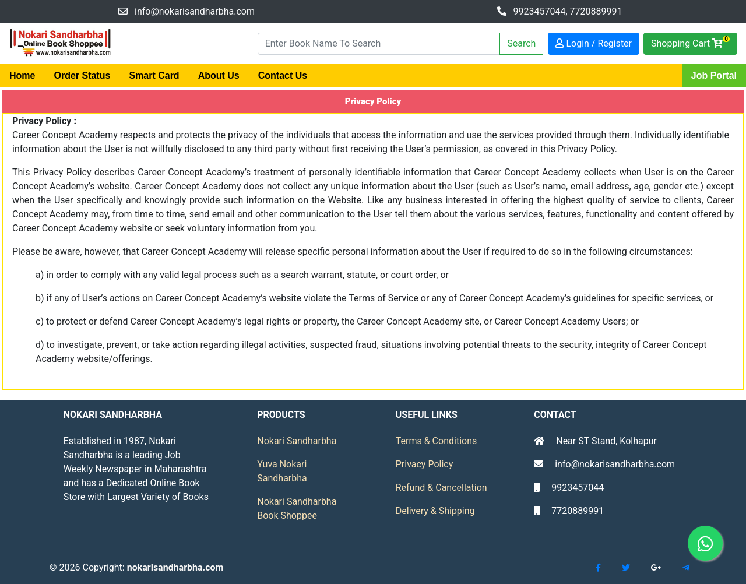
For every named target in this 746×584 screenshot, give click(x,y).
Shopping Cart (690, 42)
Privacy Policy (424, 464)
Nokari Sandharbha (296, 440)
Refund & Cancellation (441, 487)
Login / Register (593, 43)
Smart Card (154, 75)
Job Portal (714, 75)
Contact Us (282, 75)
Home (22, 75)
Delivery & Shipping (435, 510)
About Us (219, 75)
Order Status (82, 75)
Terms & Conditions (436, 440)
